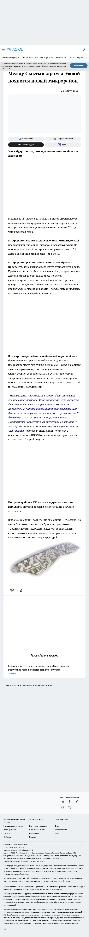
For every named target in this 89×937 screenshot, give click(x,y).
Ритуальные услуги (10, 57)
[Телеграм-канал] (77, 802)
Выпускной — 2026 (65, 57)
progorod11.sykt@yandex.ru (15, 861)
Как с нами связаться (38, 826)
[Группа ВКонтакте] (26, 139)
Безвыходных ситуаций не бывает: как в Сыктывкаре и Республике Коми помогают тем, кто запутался (44, 669)
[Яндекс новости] (63, 139)
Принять (78, 65)
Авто (57, 833)
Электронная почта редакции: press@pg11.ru (62, 856)
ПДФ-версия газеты (37, 829)
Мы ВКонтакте (61, 829)
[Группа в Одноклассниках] (69, 802)
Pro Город (8, 833)
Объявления (34, 833)
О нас (57, 826)
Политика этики (61, 819)
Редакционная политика (13, 826)
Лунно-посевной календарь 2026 (38, 57)
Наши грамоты (10, 829)
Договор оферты (36, 819)
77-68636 (27, 887)
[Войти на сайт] (85, 50)
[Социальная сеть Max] (63, 144)
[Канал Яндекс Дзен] (26, 144)
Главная (32, 837)
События (7, 837)
